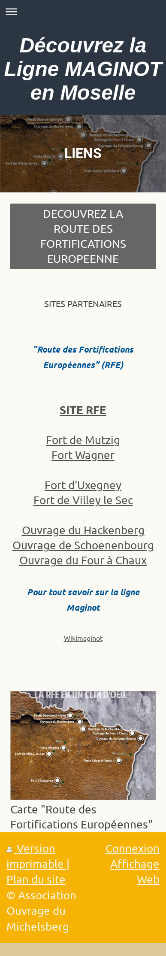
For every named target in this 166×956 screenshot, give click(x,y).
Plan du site (36, 879)
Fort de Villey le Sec (83, 500)
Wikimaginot (83, 637)
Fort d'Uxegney (83, 485)
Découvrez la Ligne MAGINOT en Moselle (83, 69)
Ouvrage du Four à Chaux (83, 560)
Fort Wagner (83, 455)
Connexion (133, 848)
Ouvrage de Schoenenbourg (83, 545)
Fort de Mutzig (83, 440)
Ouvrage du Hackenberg (83, 530)
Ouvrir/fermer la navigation (83, 11)
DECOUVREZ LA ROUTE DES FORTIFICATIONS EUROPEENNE (83, 236)
